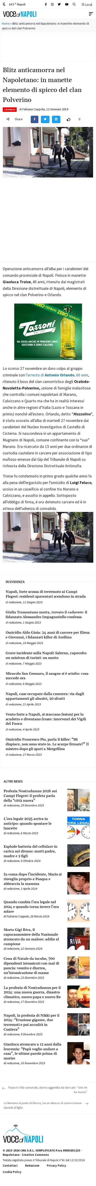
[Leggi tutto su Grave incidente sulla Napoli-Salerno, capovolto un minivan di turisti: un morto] (48, 655)
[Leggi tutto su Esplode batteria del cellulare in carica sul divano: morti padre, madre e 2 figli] (33, 851)
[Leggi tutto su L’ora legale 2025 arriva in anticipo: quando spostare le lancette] (33, 824)
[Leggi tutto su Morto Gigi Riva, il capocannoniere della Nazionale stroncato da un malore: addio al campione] (33, 937)
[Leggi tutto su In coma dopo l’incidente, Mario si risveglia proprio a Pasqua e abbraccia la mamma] (33, 879)
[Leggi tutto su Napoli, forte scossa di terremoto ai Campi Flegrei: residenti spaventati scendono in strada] (48, 594)
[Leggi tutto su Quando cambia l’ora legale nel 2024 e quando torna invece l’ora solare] (33, 907)
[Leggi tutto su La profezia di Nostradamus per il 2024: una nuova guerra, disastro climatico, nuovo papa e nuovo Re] (33, 992)
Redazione (32, 1166)
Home (6, 23)
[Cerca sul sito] (46, 4)
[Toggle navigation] (91, 14)
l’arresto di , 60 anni (56, 375)
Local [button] (87, 4)
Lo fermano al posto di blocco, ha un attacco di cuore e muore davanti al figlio (43, 1105)
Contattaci (10, 1166)
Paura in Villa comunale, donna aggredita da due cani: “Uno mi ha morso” (47, 1090)
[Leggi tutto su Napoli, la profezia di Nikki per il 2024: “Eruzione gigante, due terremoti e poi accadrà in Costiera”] (33, 1022)
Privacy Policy (56, 1166)
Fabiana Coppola (33, 109)
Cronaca (9, 109)
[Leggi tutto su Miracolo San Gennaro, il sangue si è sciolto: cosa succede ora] (48, 676)
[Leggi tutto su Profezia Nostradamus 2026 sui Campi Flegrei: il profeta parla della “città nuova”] (33, 796)
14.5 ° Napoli (14, 4)
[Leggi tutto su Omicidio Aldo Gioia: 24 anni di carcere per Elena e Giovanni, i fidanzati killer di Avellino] (48, 635)
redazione (15, 602)
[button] (74, 4)
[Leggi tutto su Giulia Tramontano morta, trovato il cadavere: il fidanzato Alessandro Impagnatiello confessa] (48, 614)
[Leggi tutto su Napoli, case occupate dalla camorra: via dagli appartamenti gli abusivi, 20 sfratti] (48, 696)
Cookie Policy (12, 1172)
